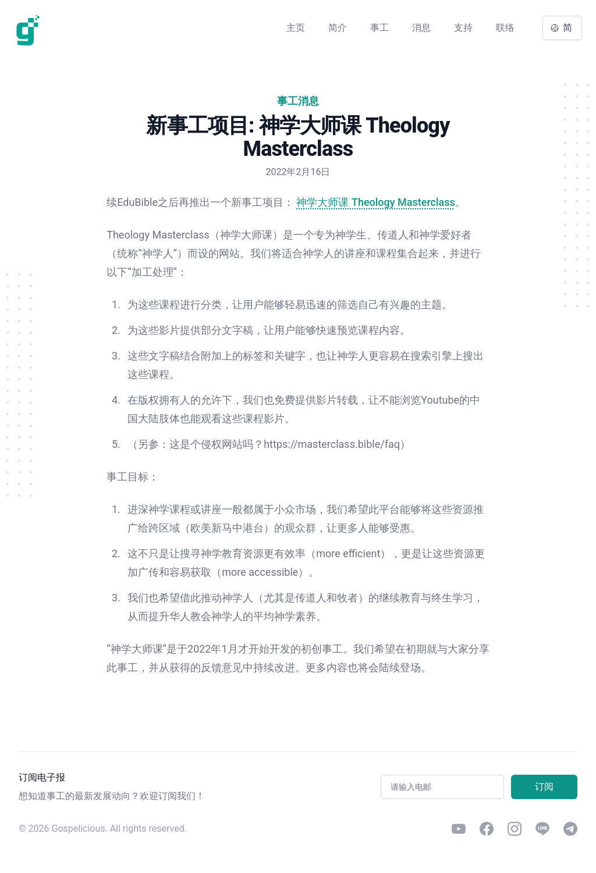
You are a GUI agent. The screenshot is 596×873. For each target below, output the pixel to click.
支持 (463, 27)
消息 (421, 27)
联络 (505, 27)
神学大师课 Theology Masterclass (375, 202)
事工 (379, 27)
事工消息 (298, 101)
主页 (295, 27)
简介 (337, 27)
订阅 (544, 786)
